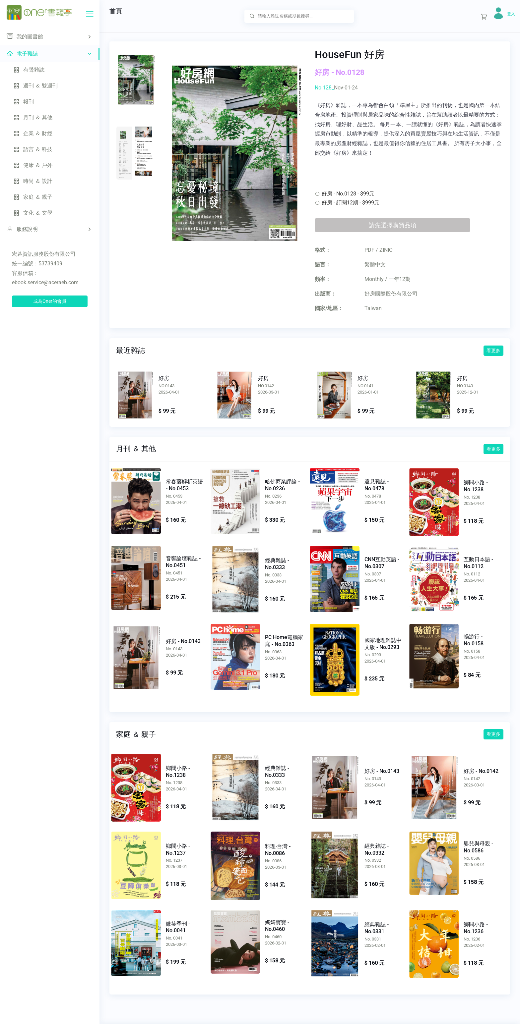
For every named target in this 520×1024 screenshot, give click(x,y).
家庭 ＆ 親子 (32, 197)
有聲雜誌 (28, 70)
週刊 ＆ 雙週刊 (35, 85)
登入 (511, 14)
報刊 (23, 101)
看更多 (493, 350)
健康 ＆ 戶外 (32, 165)
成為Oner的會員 (49, 301)
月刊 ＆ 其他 (32, 117)
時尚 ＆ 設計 (32, 181)
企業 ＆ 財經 (32, 133)
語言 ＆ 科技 (32, 149)
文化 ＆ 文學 (32, 213)
